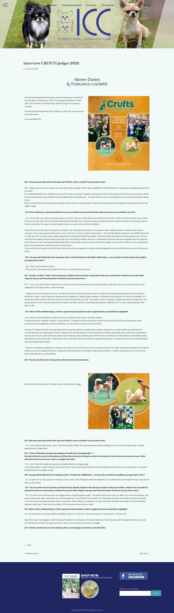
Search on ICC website (129, 589)
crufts (28, 545)
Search (156, 593)
